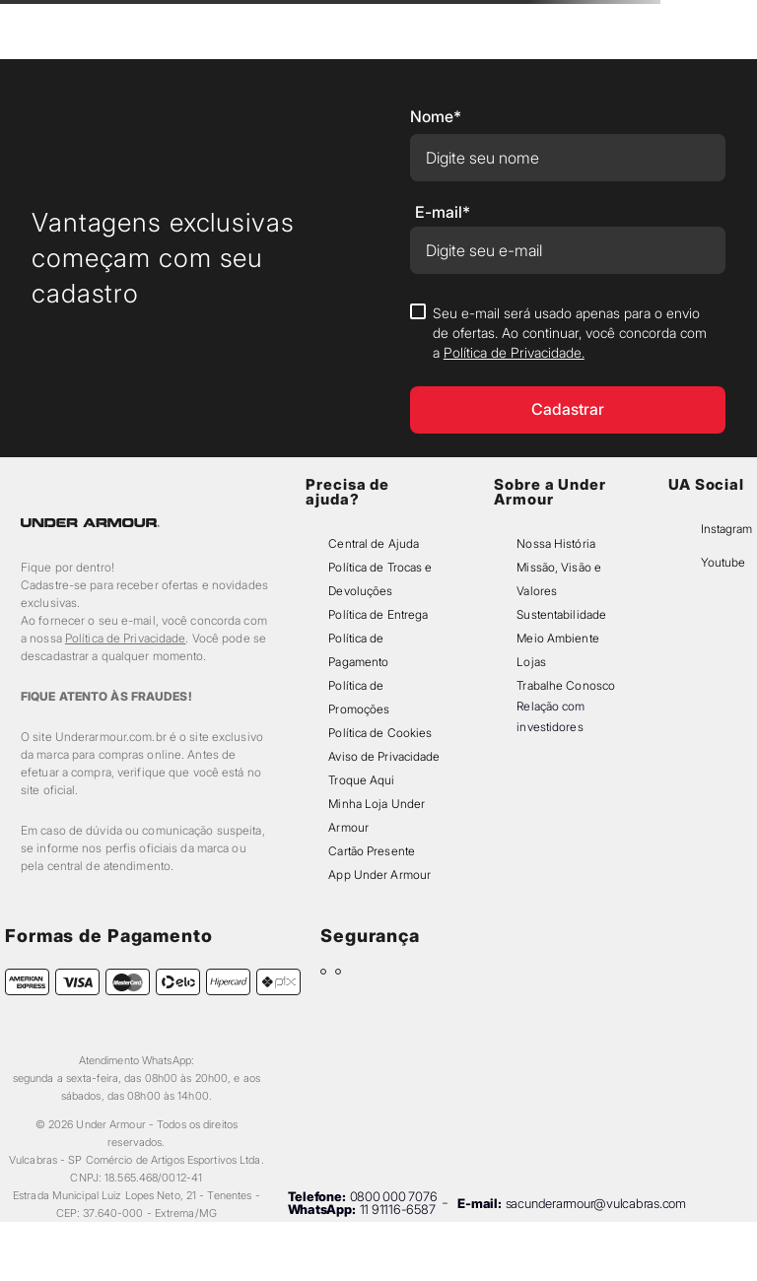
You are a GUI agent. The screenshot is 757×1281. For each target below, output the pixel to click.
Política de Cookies (380, 732)
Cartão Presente (371, 850)
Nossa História (555, 543)
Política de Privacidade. (514, 352)
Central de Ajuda (373, 543)
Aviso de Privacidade (384, 756)
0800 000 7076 (394, 1196)
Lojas (531, 661)
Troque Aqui (361, 780)
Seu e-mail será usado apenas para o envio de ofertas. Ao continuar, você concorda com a (570, 332)
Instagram (726, 528)
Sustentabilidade (561, 614)
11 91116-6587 (398, 1209)
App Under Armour (379, 874)
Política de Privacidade (125, 638)
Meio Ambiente (557, 638)
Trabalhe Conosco (565, 685)
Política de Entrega (378, 614)
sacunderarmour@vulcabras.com (596, 1203)
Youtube (723, 562)
